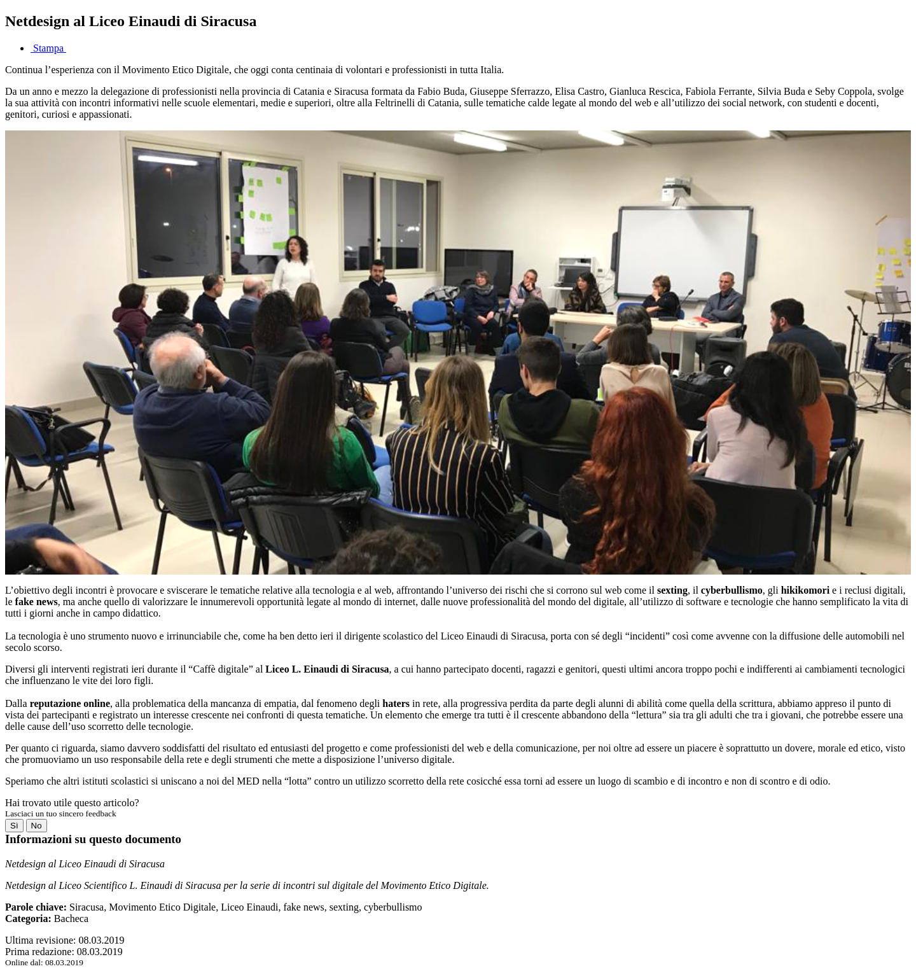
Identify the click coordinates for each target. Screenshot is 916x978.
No (36, 825)
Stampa (48, 48)
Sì (14, 825)
